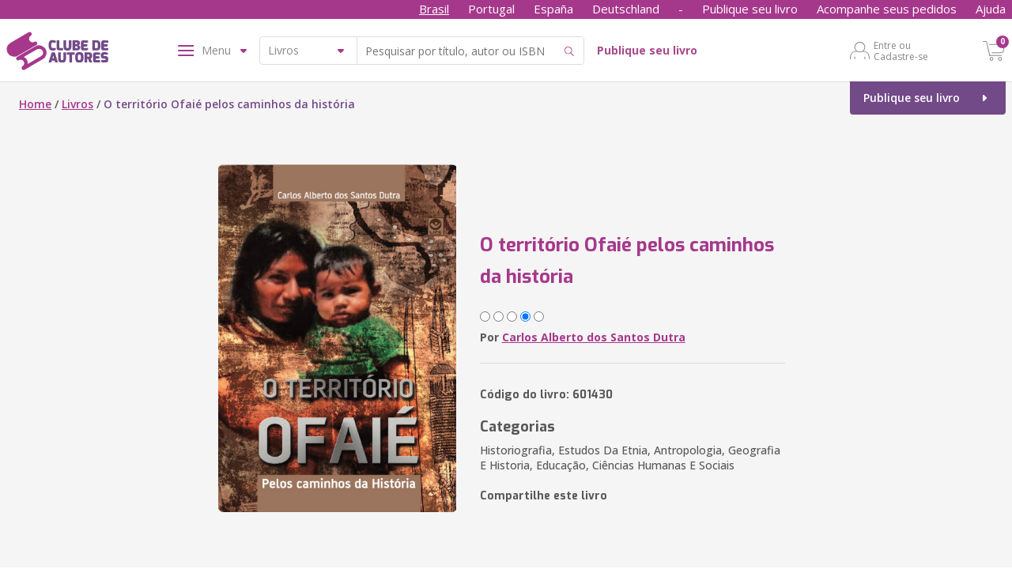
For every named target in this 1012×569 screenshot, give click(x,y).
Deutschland (625, 9)
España (553, 9)
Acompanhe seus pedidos (887, 9)
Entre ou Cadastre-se (901, 50)
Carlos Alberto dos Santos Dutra (593, 337)
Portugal (491, 9)
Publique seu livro (750, 9)
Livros (77, 103)
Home (35, 103)
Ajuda (991, 9)
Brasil (434, 9)
